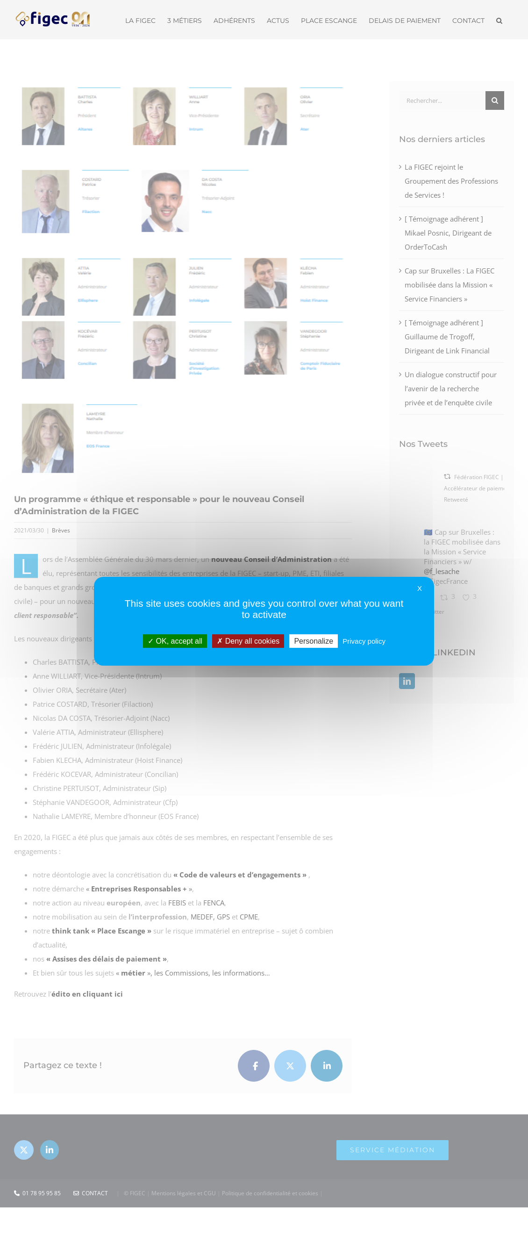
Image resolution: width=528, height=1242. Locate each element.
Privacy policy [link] (363, 641)
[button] (499, 19)
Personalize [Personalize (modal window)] (313, 641)
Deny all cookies (248, 641)
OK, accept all (175, 641)
